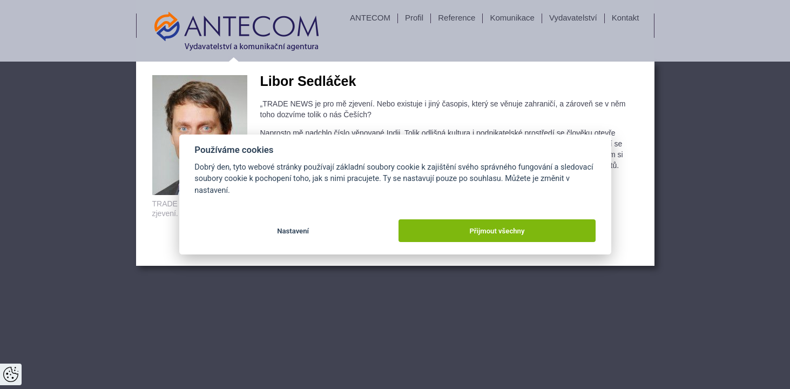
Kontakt (625, 17)
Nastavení (293, 231)
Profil (414, 17)
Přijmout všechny (496, 231)
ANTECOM (370, 17)
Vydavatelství (573, 17)
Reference (456, 17)
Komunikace (512, 17)
